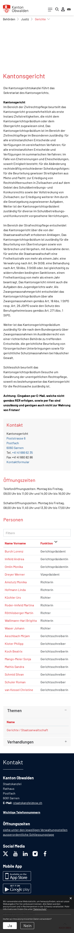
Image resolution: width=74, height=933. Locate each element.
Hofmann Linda (15, 590)
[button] (9, 19)
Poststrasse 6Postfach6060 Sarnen (16, 443)
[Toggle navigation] (50, 10)
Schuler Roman (15, 682)
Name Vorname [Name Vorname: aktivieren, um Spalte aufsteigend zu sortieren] (15, 543)
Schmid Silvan (14, 674)
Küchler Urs (13, 597)
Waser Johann (14, 628)
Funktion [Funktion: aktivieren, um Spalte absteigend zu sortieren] (46, 543)
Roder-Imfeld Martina (19, 605)
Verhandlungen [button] (20, 741)
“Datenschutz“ (40, 909)
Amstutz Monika (16, 582)
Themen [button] (14, 710)
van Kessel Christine (19, 690)
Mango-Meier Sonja (18, 659)
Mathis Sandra (14, 666)
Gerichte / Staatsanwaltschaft (27, 730)
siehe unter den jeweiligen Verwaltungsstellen (35, 830)
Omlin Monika (14, 566)
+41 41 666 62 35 (22, 452)
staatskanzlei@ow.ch (27, 803)
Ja (10, 925)
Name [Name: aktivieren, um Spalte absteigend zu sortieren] (11, 722)
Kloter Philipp (14, 643)
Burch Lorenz (14, 551)
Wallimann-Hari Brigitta (21, 620)
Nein (27, 925)
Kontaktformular (18, 462)
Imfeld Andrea (14, 559)
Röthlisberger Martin (19, 613)
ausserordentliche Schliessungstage (28, 834)
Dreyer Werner (15, 574)
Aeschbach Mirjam (17, 636)
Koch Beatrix (13, 651)
